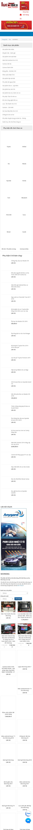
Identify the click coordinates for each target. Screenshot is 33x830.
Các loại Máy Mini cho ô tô (10, 111)
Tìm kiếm (18, 598)
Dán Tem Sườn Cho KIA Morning (8, 614)
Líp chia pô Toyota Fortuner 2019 (20, 358)
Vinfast (24, 146)
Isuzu (24, 215)
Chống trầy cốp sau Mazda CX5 (20, 261)
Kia (10, 39)
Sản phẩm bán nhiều (8, 49)
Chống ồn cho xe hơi (8, 114)
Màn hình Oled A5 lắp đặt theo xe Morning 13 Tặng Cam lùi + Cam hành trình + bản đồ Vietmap (8, 639)
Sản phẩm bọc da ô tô (8, 89)
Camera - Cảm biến (7, 107)
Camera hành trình (7, 67)
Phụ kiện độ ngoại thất (8, 82)
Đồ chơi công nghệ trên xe (9, 100)
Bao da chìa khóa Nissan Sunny (20, 479)
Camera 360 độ (6, 64)
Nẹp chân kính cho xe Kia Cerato (20, 467)
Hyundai (9, 180)
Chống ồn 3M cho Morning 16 (24, 737)
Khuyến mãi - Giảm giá (8, 53)
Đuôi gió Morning (8, 760)
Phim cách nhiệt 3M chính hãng (8, 713)
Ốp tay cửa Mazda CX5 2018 (19, 321)
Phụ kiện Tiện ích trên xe (9, 96)
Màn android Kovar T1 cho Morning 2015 (8, 737)
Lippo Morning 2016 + (24, 667)
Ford (9, 198)
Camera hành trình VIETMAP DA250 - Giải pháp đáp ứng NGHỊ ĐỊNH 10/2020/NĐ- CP (8, 669)
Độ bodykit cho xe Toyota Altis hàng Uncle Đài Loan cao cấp (20, 310)
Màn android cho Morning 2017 (25, 783)
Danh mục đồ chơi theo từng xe (11, 122)
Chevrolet (8, 215)
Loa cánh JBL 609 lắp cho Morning (25, 806)
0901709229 (20, 585)
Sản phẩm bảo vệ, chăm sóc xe (11, 93)
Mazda (24, 163)
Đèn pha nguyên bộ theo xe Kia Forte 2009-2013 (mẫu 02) (20, 273)
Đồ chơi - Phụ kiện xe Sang (9, 249)
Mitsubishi (24, 198)
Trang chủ (4, 39)
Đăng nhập (26, 12)
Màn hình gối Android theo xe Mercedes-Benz (19, 286)
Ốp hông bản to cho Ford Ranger (20, 333)
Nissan (9, 232)
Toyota (9, 146)
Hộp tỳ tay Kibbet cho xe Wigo (19, 370)
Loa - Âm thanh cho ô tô (9, 104)
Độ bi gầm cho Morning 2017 (8, 783)
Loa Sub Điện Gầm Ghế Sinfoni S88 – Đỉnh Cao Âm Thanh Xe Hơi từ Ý (25, 615)
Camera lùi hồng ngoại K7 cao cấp (21, 455)
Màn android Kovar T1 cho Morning (25, 689)
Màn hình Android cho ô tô (10, 60)
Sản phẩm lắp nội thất (8, 78)
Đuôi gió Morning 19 (8, 806)
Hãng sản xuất (4, 596)
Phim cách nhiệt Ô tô (8, 75)
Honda (24, 180)
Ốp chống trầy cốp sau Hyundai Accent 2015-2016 (20, 419)
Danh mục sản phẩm (6, 590)
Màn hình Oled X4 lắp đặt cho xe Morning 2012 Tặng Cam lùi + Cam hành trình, (24, 638)
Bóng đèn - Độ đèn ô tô (9, 71)
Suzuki (24, 232)
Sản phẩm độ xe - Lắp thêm (10, 85)
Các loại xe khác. (24, 249)
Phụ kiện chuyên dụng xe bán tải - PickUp (14, 118)
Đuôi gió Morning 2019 (25, 760)
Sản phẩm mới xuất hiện (9, 56)
